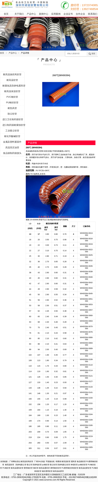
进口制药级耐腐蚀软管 (13, 125)
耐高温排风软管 (27, 461)
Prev (3, 34)
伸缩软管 (74, 465)
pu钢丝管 (46, 465)
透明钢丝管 (28, 468)
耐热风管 (12, 108)
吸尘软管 (53, 465)
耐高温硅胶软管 (85, 468)
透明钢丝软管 (55, 468)
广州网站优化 (14, 461)
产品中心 (13, 53)
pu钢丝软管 (82, 465)
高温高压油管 (12, 147)
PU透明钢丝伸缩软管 (70, 468)
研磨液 (58, 461)
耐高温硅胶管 (58, 471)
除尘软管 (12, 114)
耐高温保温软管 (12, 91)
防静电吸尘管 (21, 465)
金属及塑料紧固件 (12, 142)
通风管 (73, 461)
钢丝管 (36, 468)
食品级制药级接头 (12, 153)
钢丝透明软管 (47, 471)
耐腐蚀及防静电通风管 (13, 85)
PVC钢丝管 (12, 97)
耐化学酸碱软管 (12, 136)
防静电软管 (37, 465)
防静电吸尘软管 (64, 465)
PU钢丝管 (6, 468)
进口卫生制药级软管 (12, 119)
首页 (2, 53)
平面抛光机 (50, 461)
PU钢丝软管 (12, 102)
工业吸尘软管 (12, 130)
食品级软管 (81, 461)
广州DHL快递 (39, 461)
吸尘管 (29, 465)
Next (95, 34)
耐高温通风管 (44, 468)
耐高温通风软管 (17, 468)
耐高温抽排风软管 (12, 74)
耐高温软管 (12, 80)
